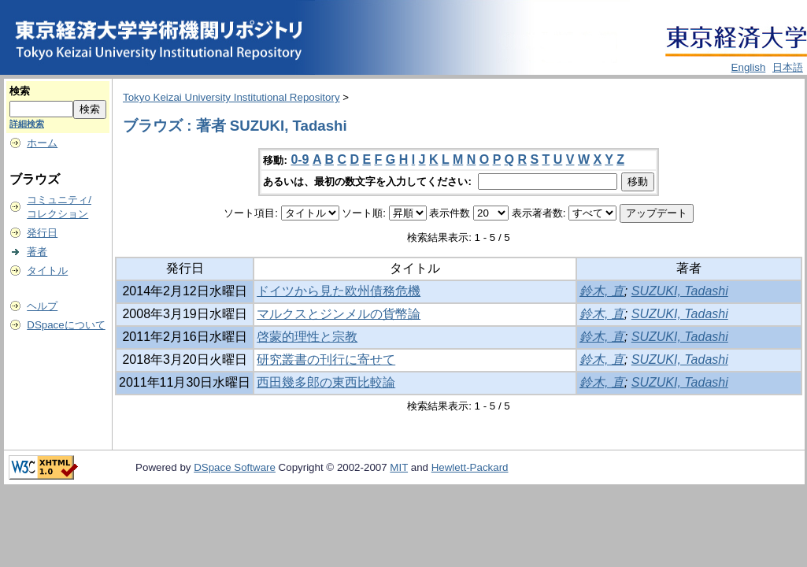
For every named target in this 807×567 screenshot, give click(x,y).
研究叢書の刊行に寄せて (326, 359)
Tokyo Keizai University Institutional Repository (231, 97)
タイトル (47, 270)
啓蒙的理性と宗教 (307, 336)
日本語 (787, 67)
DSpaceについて (66, 325)
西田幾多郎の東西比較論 (326, 382)
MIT (399, 467)
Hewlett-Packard (470, 467)
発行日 (42, 233)
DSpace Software (235, 467)
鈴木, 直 (601, 291)
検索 (19, 91)
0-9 (300, 159)
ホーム (42, 143)
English (748, 67)
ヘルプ (42, 306)
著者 (37, 252)
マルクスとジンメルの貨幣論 (338, 314)
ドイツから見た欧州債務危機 (338, 291)
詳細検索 (26, 123)
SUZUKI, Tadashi (679, 291)
